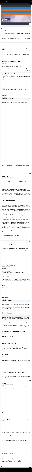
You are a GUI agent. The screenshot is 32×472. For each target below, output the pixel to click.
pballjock (10, 98)
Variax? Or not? (4, 95)
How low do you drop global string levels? (8, 265)
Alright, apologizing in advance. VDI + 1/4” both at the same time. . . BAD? (13, 331)
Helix (2, 31)
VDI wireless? (4, 383)
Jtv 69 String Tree (5, 176)
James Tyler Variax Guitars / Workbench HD (7, 96)
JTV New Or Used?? (5, 312)
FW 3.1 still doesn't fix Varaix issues (7, 30)
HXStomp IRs (4, 285)
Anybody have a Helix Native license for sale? (9, 343)
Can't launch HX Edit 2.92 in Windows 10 (8, 73)
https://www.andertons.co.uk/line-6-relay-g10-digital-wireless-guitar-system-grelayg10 (12, 388)
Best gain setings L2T (5, 354)
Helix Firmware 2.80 (5, 297)
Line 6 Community (4, 1)
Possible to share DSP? (5, 276)
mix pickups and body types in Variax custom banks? (10, 457)
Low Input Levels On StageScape (7, 244)
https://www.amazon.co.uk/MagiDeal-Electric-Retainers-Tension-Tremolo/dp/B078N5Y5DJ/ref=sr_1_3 (14, 181)
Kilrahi (10, 300)
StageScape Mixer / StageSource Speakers (7, 62)
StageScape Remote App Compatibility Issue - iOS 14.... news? (12, 61)
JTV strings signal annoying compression (8, 200)
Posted (4, 32)
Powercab (3, 417)
